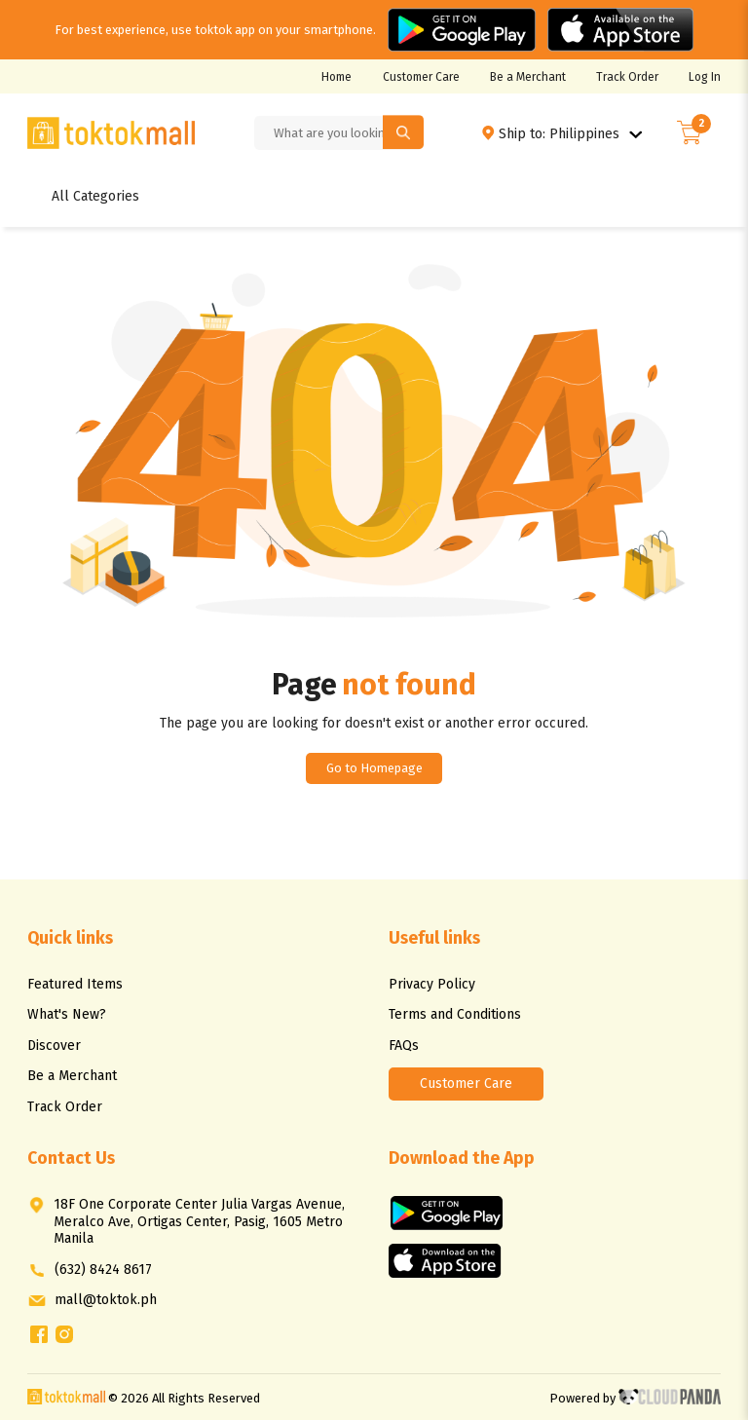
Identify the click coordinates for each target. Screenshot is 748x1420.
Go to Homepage (374, 768)
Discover (54, 1045)
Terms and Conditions (455, 1014)
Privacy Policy (432, 984)
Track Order (627, 77)
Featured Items (75, 984)
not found (409, 684)
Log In (705, 77)
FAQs (404, 1045)
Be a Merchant (528, 77)
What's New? (66, 1014)
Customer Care (421, 77)
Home (336, 77)
